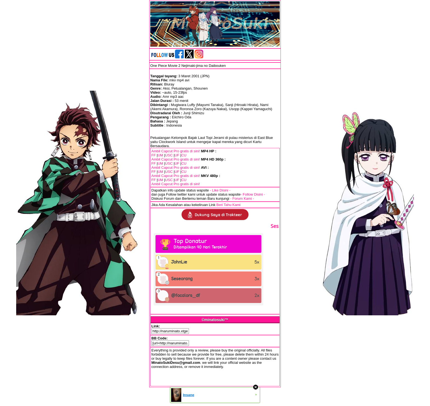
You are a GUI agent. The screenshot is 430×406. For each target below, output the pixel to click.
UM (160, 155)
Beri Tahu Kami (228, 205)
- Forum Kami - (242, 198)
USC (168, 155)
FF (153, 155)
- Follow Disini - (253, 194)
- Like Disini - (220, 190)
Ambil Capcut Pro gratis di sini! (175, 151)
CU (183, 155)
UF (177, 155)
